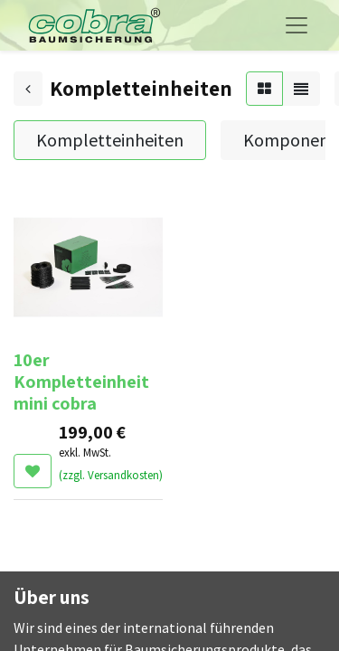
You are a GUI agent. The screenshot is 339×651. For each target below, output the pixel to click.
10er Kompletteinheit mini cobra (81, 381)
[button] (33, 471)
